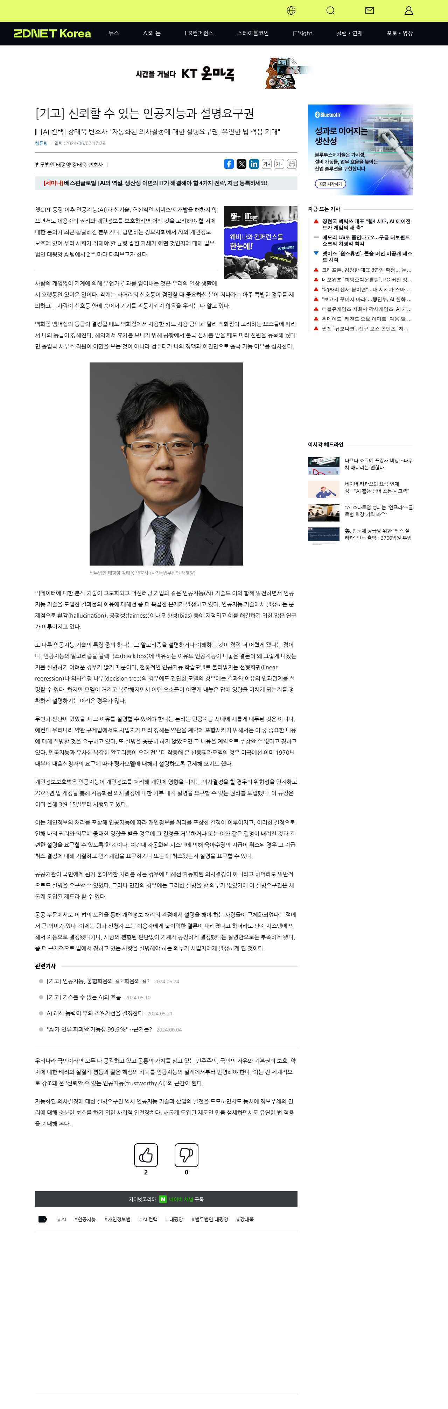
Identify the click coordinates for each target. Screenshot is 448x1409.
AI (63, 1219)
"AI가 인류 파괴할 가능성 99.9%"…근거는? (99, 1029)
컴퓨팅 (41, 143)
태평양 (176, 1219)
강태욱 (247, 1219)
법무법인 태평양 (211, 1219)
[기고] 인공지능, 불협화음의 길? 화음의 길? (98, 981)
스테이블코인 (253, 33)
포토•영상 (400, 33)
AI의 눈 (152, 33)
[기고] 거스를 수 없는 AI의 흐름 (84, 997)
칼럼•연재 (349, 33)
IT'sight (302, 33)
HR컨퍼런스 (199, 33)
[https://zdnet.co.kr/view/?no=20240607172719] (229, 164)
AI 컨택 (150, 1219)
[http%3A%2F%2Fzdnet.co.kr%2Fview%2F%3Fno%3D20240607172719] (254, 164)
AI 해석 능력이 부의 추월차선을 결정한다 (95, 1013)
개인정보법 (119, 1219)
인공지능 (87, 1219)
